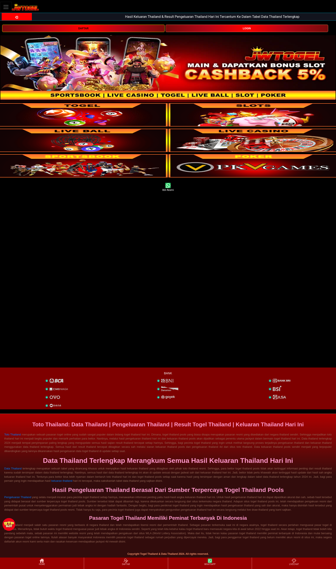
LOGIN (247, 28)
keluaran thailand (61, 480)
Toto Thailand (12, 434)
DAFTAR (83, 28)
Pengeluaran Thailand (17, 497)
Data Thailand (13, 468)
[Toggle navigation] (6, 7)
